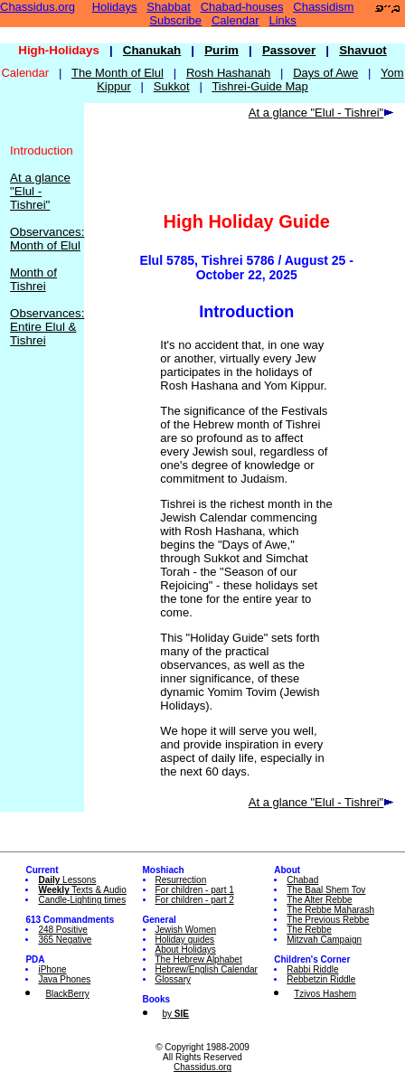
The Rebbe (309, 930)
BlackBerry (67, 994)
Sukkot (172, 86)
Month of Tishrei (33, 279)
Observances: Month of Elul (47, 238)
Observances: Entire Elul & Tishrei (47, 326)
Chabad (302, 880)
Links (283, 20)
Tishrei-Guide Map (259, 86)
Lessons (67, 880)
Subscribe (175, 20)
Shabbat (168, 7)
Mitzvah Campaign (324, 940)
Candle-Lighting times (82, 900)
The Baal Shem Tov (326, 890)
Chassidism (323, 7)
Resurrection (181, 880)
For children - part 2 (194, 900)
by (176, 1014)
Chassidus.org (37, 7)
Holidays (114, 7)
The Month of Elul (117, 73)
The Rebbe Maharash (330, 910)
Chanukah (152, 50)
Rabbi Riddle (312, 969)
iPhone (52, 969)
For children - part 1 (194, 890)
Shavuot (363, 50)
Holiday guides (185, 940)
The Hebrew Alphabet (198, 959)
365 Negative (64, 940)
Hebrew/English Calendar (206, 969)
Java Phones (64, 979)
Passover (289, 50)
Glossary (173, 979)
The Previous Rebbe (328, 920)
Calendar (235, 20)
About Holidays (185, 949)
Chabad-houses (242, 7)
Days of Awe (325, 73)
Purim (221, 50)
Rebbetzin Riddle (321, 979)
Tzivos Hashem (325, 994)
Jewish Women (186, 930)
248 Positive (62, 930)
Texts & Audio (82, 890)
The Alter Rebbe (319, 900)
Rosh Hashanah (228, 73)
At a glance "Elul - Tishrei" (40, 191)
